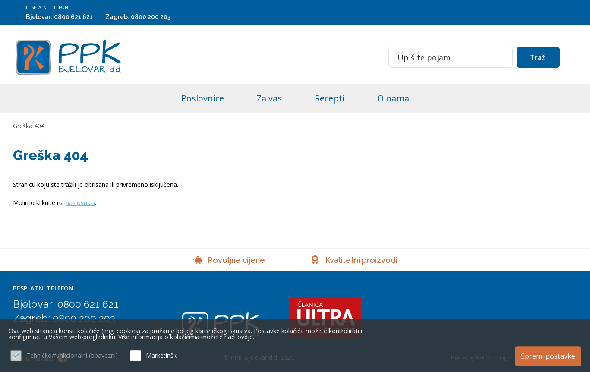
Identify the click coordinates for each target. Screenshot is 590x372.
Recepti (329, 98)
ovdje (245, 337)
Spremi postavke (548, 356)
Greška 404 (28, 126)
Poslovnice (202, 98)
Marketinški (162, 355)
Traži (538, 57)
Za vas (269, 98)
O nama (393, 98)
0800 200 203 (150, 16)
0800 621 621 (73, 16)
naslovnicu (80, 203)
